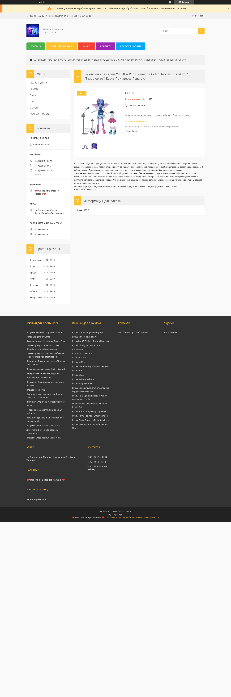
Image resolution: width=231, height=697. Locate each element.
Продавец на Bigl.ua (115, 514)
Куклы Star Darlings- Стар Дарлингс (89, 411)
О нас (86, 46)
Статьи (33, 95)
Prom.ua (128, 512)
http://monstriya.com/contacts (133, 332)
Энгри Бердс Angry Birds (38, 337)
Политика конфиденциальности (144, 517)
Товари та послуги (61, 46)
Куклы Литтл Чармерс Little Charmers (90, 416)
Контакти (105, 46)
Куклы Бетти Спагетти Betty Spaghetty (90, 420)
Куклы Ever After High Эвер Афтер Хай (90, 366)
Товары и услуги (38, 82)
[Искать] (201, 31)
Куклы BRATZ (78, 375)
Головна (35, 46)
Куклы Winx (77, 370)
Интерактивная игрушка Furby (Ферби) (45, 369)
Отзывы (34, 107)
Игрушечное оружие (36, 390)
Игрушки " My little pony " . (52, 59)
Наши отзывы (170, 332)
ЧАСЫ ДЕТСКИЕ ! (79, 357)
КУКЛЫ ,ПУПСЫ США (82, 353)
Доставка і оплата (130, 46)
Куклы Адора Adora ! (82, 383)
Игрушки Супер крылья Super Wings (43, 438)
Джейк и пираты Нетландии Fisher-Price (45, 341)
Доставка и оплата (39, 114)
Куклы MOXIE (78, 362)
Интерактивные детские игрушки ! (43, 373)
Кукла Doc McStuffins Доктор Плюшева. (91, 341)
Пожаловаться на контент (117, 517)
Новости (34, 89)
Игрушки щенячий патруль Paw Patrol (44, 332)
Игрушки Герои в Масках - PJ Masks (43, 425)
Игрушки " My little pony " (84, 337)
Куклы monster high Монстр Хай (87, 332)
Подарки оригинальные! (38, 377)
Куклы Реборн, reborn (83, 379)
